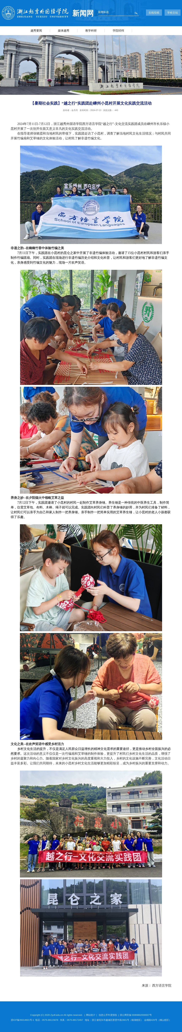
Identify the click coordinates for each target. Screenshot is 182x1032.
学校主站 (172, 12)
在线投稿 (154, 12)
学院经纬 (118, 30)
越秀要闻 (36, 30)
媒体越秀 (63, 30)
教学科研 (91, 30)
